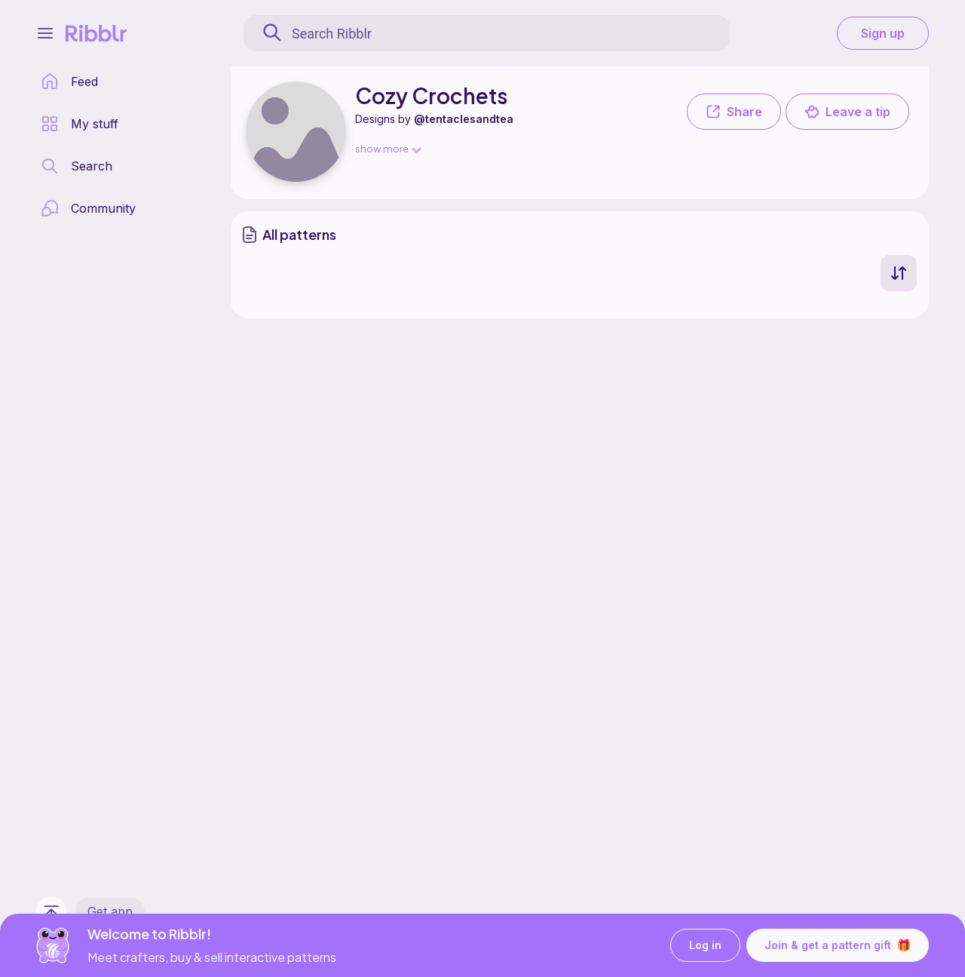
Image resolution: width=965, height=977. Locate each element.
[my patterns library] (79, 124)
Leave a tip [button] (847, 111)
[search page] (76, 166)
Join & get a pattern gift (837, 945)
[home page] (69, 81)
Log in (705, 945)
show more (387, 148)
